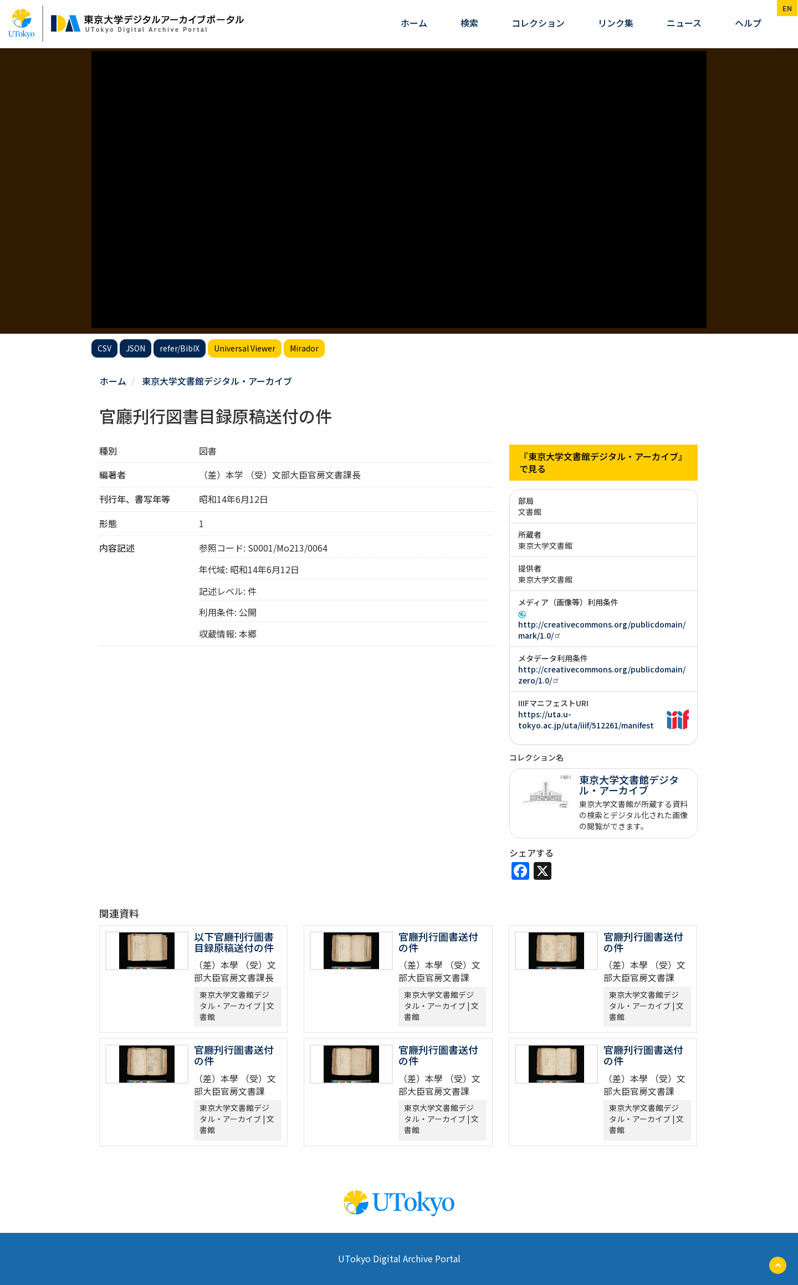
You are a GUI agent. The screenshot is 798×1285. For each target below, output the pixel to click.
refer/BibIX (180, 348)
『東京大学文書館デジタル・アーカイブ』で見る (603, 463)
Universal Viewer (244, 348)
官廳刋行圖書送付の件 (438, 942)
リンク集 (615, 22)
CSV (104, 348)
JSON (135, 348)
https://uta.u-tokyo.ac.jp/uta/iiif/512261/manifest (586, 719)
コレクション (538, 22)
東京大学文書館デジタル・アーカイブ (217, 380)
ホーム (414, 22)
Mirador (304, 348)
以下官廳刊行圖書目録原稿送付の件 (234, 942)
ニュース (684, 22)
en (787, 8)
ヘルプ (748, 22)
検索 (469, 22)
